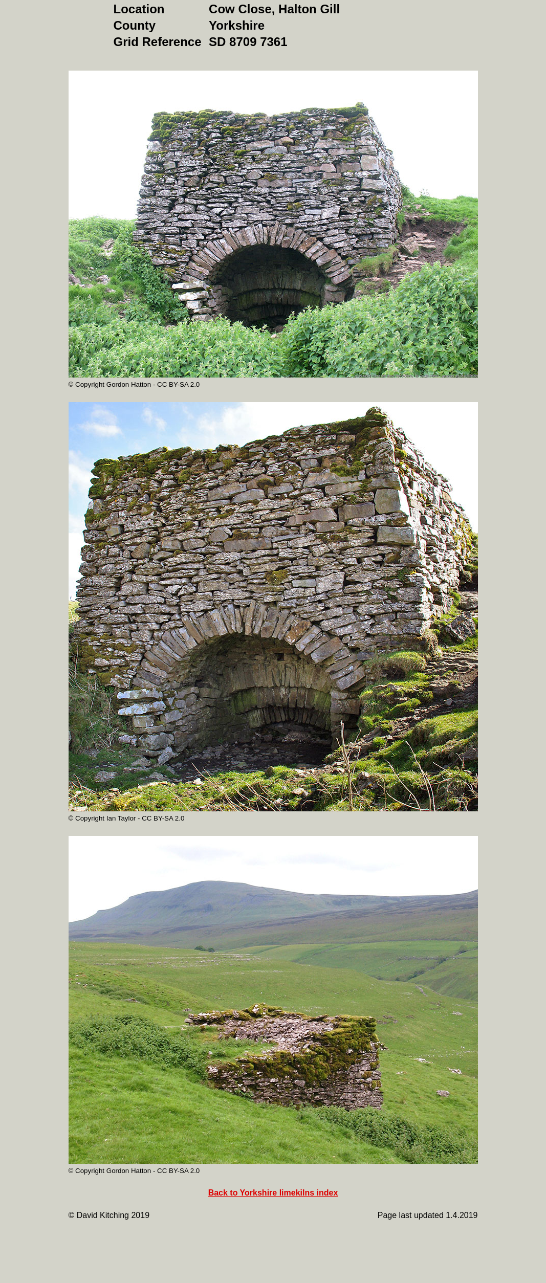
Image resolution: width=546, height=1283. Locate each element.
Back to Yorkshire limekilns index (273, 1192)
